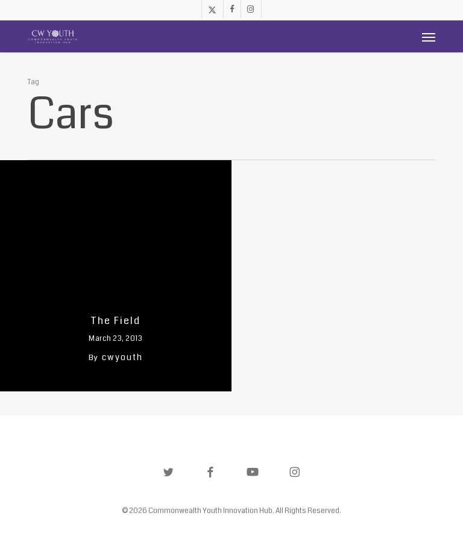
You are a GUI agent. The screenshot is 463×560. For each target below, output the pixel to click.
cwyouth (122, 357)
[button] (428, 37)
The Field (115, 321)
